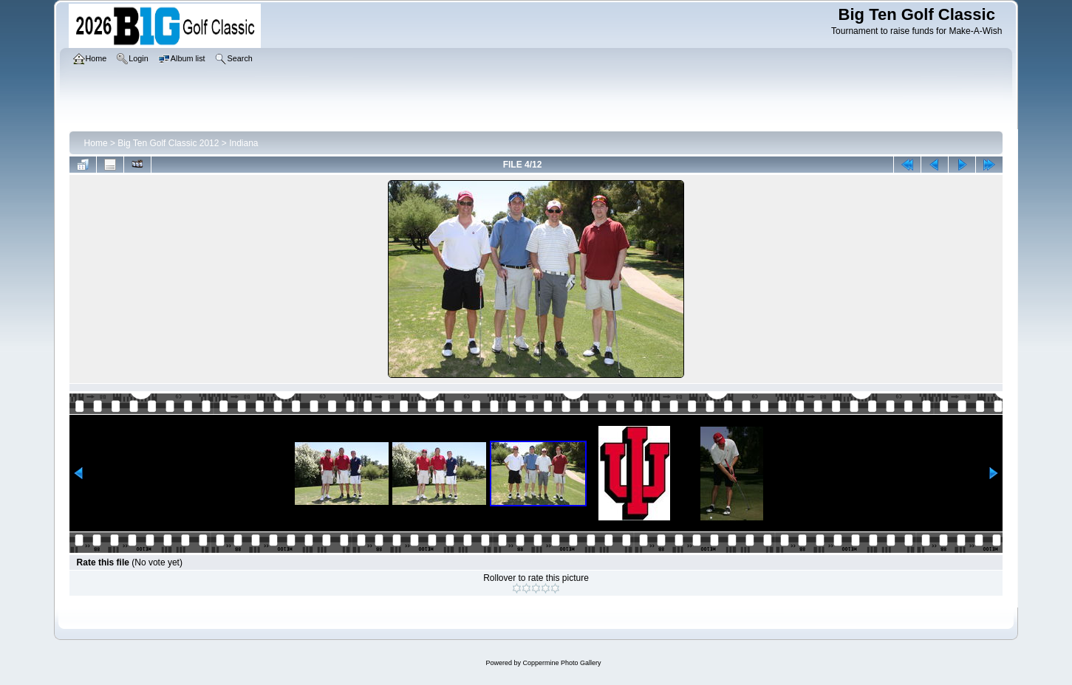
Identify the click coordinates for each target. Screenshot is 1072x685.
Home (96, 143)
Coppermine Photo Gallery (561, 663)
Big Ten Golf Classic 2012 (168, 143)
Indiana (243, 143)
